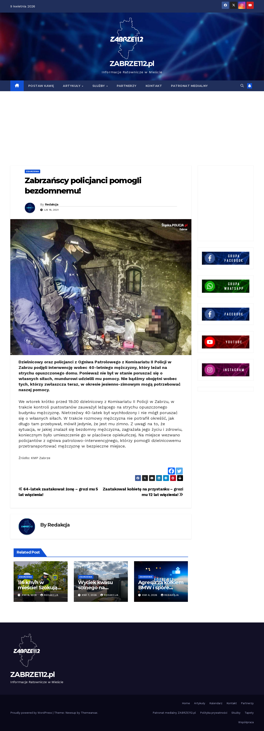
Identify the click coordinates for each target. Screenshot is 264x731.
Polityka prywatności (213, 712)
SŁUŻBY (99, 86)
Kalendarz (215, 703)
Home (186, 703)
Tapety (249, 712)
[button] (242, 86)
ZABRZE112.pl (132, 63)
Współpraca (246, 722)
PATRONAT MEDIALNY (189, 86)
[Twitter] (179, 471)
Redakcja (51, 204)
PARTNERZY (127, 86)
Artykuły (199, 703)
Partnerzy (247, 703)
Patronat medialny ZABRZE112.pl (174, 712)
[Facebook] (171, 471)
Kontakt (231, 703)
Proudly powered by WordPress (31, 712)
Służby (235, 712)
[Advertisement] (132, 122)
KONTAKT (154, 86)
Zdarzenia (32, 171)
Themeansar (89, 712)
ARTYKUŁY (72, 86)
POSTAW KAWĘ (41, 86)
